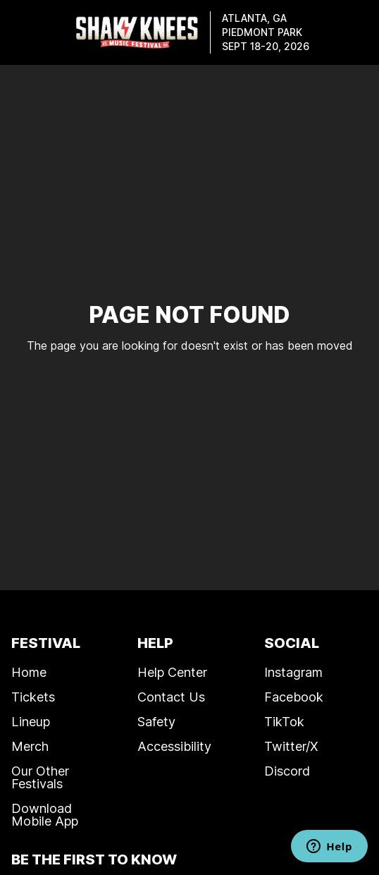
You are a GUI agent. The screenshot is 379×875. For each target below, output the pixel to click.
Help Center (172, 672)
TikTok (284, 721)
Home (28, 672)
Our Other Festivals (40, 777)
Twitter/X (291, 746)
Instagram (293, 672)
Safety (156, 721)
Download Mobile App (44, 814)
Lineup (30, 721)
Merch (30, 746)
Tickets (33, 696)
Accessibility (174, 746)
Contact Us (171, 696)
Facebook (293, 696)
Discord (287, 770)
